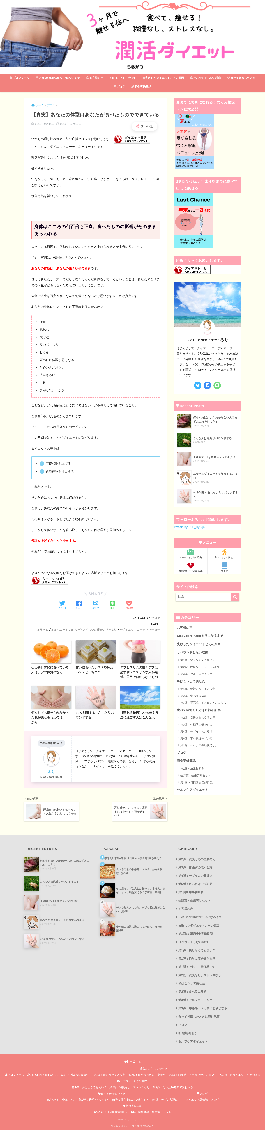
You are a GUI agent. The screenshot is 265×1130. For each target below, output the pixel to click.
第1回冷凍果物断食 (192, 768)
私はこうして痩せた (123, 77)
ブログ (119, 86)
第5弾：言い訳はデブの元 (196, 738)
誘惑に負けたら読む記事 (190, 567)
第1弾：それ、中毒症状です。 (199, 745)
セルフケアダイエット (192, 789)
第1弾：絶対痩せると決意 (109, 1075)
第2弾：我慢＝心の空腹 (93, 1100)
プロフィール (19, 77)
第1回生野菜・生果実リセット (151, 1112)
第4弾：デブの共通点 (164, 1100)
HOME (132, 1061)
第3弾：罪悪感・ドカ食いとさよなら (203, 702)
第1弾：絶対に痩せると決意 (197, 688)
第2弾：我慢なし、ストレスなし (129, 1087)
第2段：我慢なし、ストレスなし (200, 666)
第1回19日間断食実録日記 (196, 782)
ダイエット (60, 630)
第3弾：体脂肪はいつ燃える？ (130, 1100)
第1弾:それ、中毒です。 (61, 1100)
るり (114, 630)
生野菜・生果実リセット (195, 775)
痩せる (43, 630)
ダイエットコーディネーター (141, 630)
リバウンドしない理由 (205, 77)
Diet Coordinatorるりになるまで (58, 77)
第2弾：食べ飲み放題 (193, 695)
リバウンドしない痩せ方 (89, 630)
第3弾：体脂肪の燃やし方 (196, 724)
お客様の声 (94, 77)
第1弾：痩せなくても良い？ (197, 659)
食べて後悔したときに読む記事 (199, 710)
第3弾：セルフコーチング (196, 673)
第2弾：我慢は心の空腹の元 (197, 717)
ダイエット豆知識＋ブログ (202, 1100)
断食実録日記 (141, 86)
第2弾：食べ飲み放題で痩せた (146, 1075)
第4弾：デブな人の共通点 (196, 731)
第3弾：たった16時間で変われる (173, 1087)
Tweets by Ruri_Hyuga (189, 527)
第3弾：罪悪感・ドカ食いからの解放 (191, 1075)
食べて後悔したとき (241, 77)
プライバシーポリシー (132, 1120)
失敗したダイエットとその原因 (163, 77)
